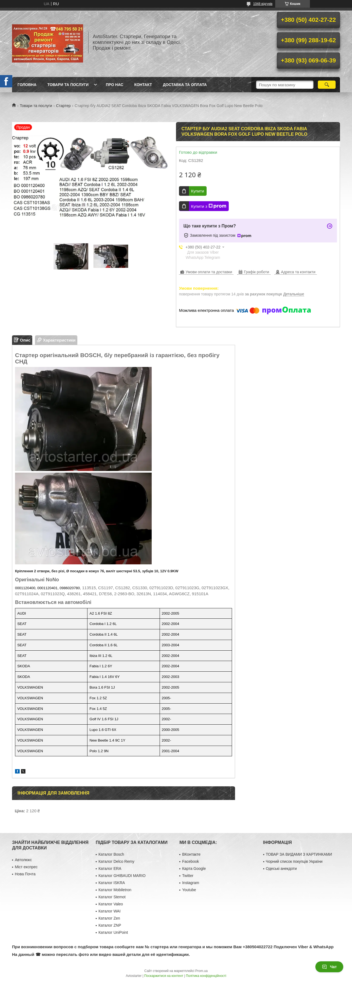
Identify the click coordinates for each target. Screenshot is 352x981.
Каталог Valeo (110, 904)
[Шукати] (327, 85)
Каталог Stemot (111, 897)
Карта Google (194, 868)
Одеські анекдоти (281, 868)
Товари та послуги (68, 84)
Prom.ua (201, 971)
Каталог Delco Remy (116, 861)
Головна (26, 84)
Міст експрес (26, 867)
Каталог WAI (109, 911)
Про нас (114, 84)
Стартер (63, 105)
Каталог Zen (109, 918)
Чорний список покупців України (294, 861)
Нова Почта (25, 874)
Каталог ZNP (109, 925)
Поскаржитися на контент (163, 976)
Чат (329, 966)
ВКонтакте (191, 854)
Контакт (143, 84)
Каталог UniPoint (113, 932)
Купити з (208, 206)
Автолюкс (23, 860)
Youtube (189, 890)
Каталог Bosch (111, 854)
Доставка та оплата (185, 84)
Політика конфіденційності (206, 976)
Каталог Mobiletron (114, 890)
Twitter (187, 875)
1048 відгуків (262, 4)
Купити (197, 191)
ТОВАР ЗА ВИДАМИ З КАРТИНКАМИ (299, 854)
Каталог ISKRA (111, 883)
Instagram (190, 883)
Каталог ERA (109, 868)
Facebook (190, 861)
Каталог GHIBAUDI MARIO (121, 875)
